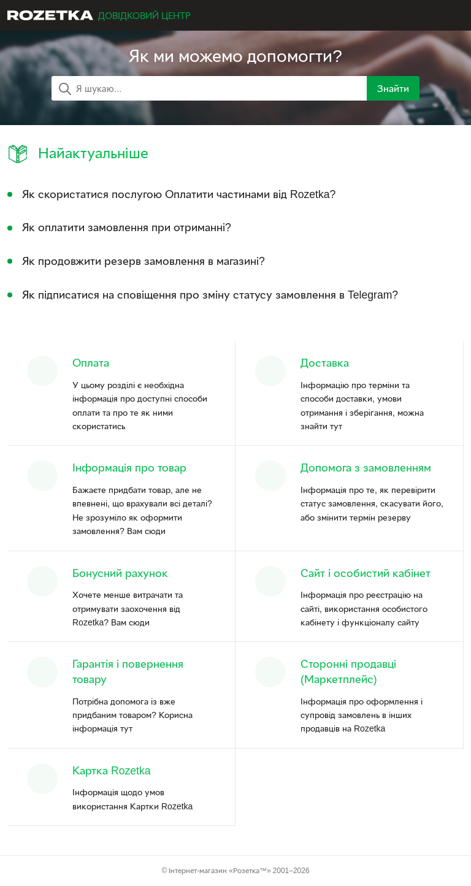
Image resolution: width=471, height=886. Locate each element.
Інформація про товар (129, 467)
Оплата (90, 362)
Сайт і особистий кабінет (366, 573)
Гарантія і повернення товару (127, 671)
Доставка (325, 362)
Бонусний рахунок (120, 573)
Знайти (393, 88)
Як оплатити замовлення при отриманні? (126, 227)
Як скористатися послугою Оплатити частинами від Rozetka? (178, 194)
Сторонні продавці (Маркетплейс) (348, 671)
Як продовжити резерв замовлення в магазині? (143, 260)
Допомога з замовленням (366, 467)
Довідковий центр (144, 15)
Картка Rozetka (111, 770)
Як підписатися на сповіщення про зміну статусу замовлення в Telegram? (210, 294)
